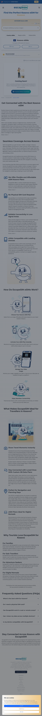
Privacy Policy (24, 703)
